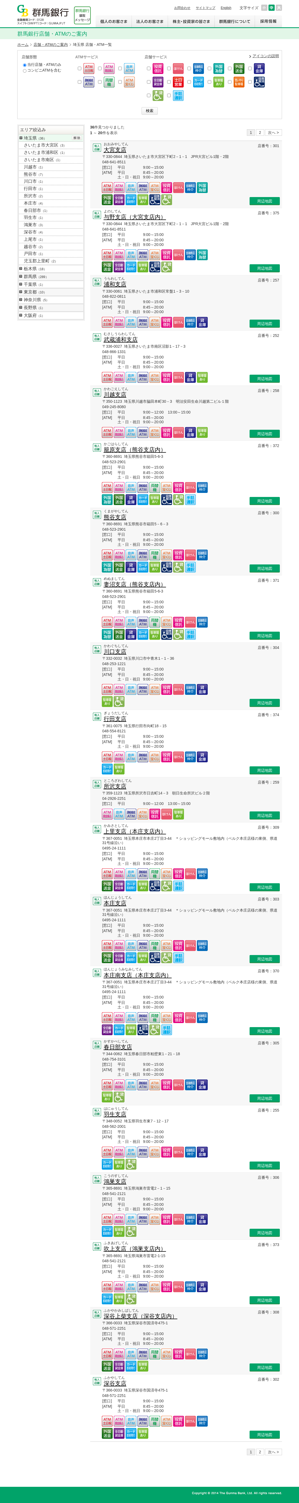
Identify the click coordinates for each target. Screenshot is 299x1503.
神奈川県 (36, 299)
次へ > (273, 132)
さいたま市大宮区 (45, 145)
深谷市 (34, 232)
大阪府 (34, 315)
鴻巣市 (34, 224)
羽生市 (34, 217)
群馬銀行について (234, 21)
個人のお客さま (114, 21)
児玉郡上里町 (41, 261)
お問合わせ (182, 8)
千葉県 (34, 284)
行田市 (34, 188)
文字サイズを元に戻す (271, 8)
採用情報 (268, 21)
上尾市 (34, 239)
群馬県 (36, 276)
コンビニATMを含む (42, 70)
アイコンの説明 (266, 56)
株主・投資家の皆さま (191, 21)
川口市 (34, 181)
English (226, 8)
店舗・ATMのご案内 (50, 44)
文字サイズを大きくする (279, 8)
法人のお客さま (150, 21)
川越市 (34, 167)
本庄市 (34, 203)
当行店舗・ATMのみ (42, 64)
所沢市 (34, 196)
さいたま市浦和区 (45, 152)
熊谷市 (34, 174)
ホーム (23, 44)
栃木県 (35, 268)
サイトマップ (205, 8)
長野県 (34, 307)
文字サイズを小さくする (264, 8)
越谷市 (34, 246)
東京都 (35, 292)
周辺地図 (264, 201)
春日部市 (36, 210)
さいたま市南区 (43, 159)
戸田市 (34, 253)
